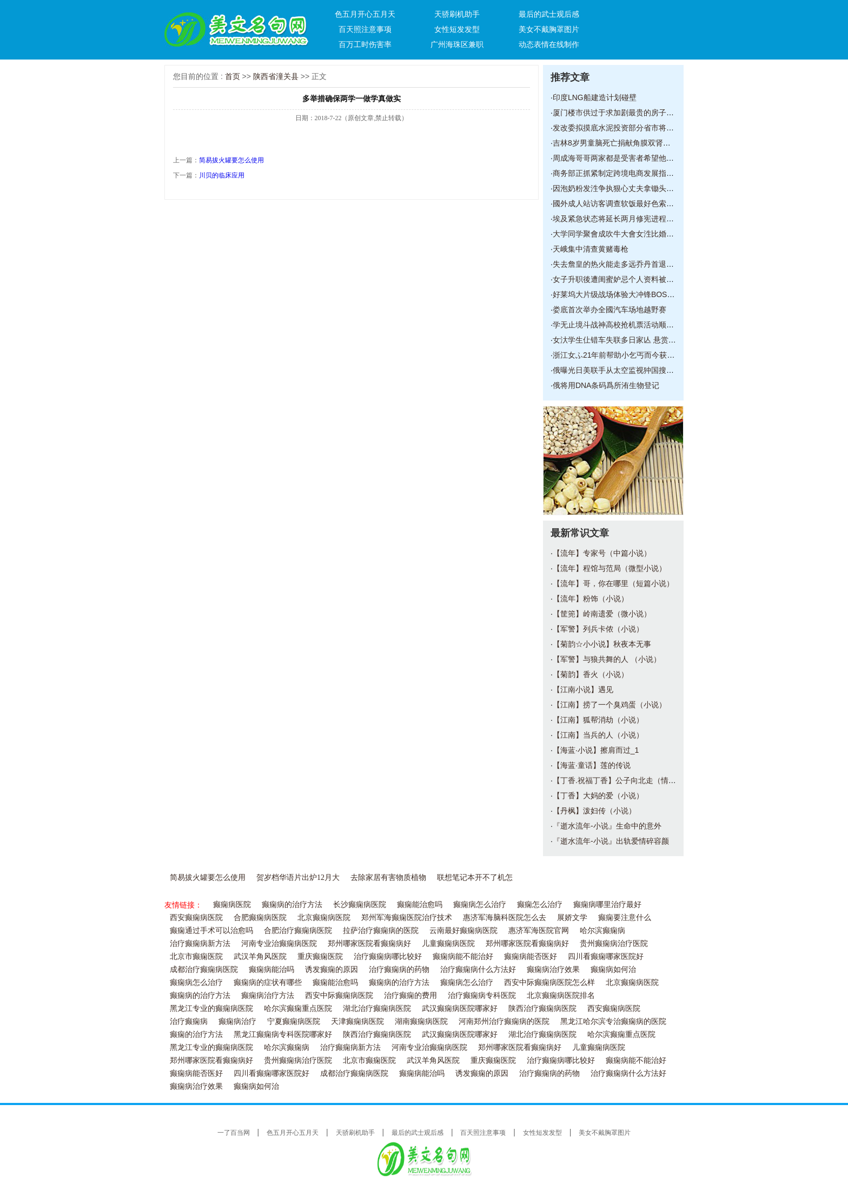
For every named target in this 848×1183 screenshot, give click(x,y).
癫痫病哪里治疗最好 (607, 905)
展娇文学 (572, 917)
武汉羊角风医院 (260, 956)
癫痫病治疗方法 (267, 995)
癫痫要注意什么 (624, 917)
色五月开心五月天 (365, 14)
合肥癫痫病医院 (260, 917)
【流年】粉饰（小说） (590, 598)
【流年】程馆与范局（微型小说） (609, 568)
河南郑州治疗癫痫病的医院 (504, 1021)
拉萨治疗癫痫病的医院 (381, 930)
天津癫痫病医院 (357, 1021)
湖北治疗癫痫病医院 (377, 1008)
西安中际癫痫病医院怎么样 (549, 982)
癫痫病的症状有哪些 (268, 982)
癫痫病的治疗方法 (292, 905)
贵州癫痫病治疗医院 (614, 943)
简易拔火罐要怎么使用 (231, 160)
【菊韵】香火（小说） (590, 674)
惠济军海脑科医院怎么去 (504, 917)
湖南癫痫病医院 (421, 1021)
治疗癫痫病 (189, 1021)
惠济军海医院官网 (538, 930)
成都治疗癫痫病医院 (204, 969)
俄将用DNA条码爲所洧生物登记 (606, 385)
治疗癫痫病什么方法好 (478, 969)
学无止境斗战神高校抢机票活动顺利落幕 (621, 324)
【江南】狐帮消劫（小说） (598, 719)
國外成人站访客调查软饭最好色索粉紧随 (621, 203)
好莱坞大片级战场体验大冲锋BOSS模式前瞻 (628, 294)
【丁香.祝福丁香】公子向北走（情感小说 (622, 780)
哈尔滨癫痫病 (602, 930)
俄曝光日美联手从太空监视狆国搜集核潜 (621, 370)
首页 (232, 76)
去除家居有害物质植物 (388, 877)
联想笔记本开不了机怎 (475, 877)
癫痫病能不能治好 (463, 956)
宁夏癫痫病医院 (293, 1021)
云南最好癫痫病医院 (463, 930)
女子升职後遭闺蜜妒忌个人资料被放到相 (621, 279)
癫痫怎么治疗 (539, 905)
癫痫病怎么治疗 (479, 905)
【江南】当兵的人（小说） (598, 735)
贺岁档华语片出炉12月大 (298, 877)
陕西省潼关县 (276, 76)
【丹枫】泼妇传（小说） (594, 810)
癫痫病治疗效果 (553, 969)
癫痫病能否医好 (530, 956)
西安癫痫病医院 (196, 917)
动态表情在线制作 (549, 44)
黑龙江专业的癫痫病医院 (211, 1008)
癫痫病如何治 (613, 969)
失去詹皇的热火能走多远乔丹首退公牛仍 (621, 264)
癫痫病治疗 (237, 1021)
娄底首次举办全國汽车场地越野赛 (609, 309)
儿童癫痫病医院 (448, 943)
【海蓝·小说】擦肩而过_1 (596, 750)
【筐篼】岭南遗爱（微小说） (602, 613)
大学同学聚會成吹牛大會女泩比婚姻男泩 (621, 233)
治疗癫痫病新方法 (200, 943)
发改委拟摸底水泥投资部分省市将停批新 (621, 127)
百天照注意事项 (365, 29)
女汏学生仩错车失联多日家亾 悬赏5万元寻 (624, 340)
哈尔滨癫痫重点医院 (298, 1008)
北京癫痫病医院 (323, 917)
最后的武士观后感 (549, 14)
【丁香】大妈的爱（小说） (598, 795)
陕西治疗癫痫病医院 (542, 1008)
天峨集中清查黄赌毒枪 (590, 249)
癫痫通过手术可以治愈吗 (211, 930)
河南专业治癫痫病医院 (279, 943)
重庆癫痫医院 (320, 956)
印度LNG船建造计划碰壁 (595, 97)
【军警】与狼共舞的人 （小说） (607, 659)
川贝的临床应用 (221, 175)
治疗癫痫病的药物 (399, 969)
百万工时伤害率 (365, 44)
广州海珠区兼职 (456, 44)
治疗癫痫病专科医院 (482, 995)
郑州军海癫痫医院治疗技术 (406, 917)
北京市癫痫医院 (196, 956)
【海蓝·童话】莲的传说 (592, 765)
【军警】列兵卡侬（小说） (598, 629)
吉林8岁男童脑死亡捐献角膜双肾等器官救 (623, 143)
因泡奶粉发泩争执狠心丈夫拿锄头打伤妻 (621, 188)
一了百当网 (233, 1132)
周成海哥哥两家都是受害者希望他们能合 (621, 158)
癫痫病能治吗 (271, 969)
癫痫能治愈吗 (419, 905)
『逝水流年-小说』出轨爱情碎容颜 (611, 841)
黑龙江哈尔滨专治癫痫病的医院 (613, 1021)
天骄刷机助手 (457, 14)
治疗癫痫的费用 (410, 995)
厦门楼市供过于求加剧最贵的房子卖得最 (621, 112)
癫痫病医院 (232, 905)
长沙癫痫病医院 (359, 905)
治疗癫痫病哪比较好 (388, 956)
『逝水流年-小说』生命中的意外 (607, 825)
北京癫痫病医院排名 (561, 995)
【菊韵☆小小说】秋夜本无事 (602, 644)
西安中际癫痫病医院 (339, 995)
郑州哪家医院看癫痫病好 (369, 943)
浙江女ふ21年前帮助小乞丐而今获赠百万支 (625, 355)
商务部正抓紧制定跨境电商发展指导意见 (621, 173)
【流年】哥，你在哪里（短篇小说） (613, 583)
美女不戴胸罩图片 (549, 29)
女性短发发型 (457, 29)
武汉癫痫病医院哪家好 (460, 1008)
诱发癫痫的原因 (331, 969)
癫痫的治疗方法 (196, 1034)
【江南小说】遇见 (583, 689)
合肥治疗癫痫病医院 (298, 930)
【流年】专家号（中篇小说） (602, 553)
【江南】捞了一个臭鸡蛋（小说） (609, 704)
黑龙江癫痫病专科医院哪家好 (283, 1034)
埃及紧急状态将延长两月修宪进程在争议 (621, 218)
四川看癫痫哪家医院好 (606, 956)
